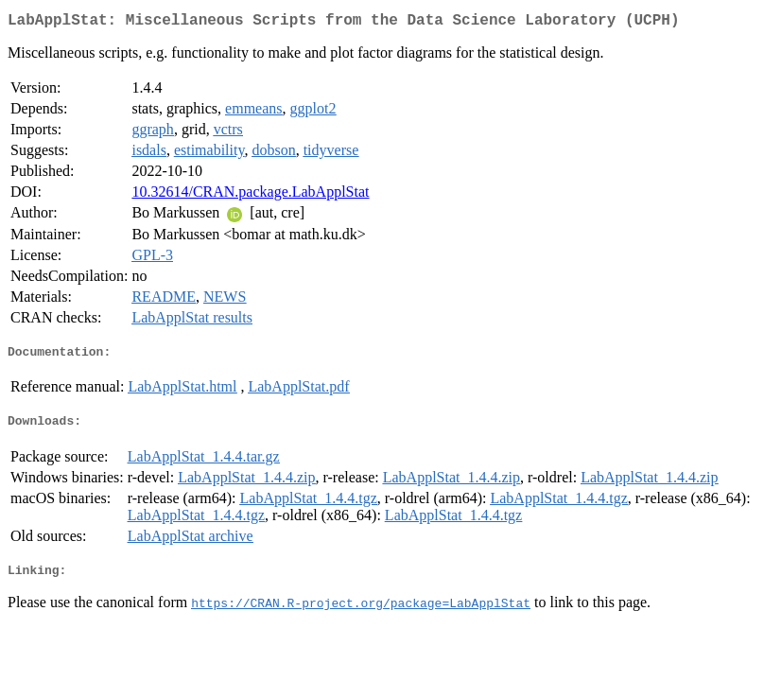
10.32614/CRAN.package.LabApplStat (250, 195)
